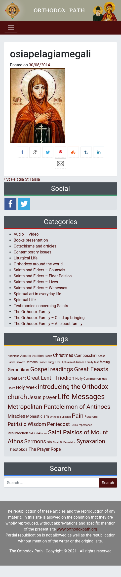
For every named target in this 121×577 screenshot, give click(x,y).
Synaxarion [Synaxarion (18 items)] (91, 441)
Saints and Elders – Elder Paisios (43, 276)
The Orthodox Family (32, 311)
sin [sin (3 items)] (49, 442)
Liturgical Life (26, 258)
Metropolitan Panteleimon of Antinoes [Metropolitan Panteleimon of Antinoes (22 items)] (59, 406)
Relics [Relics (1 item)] (74, 425)
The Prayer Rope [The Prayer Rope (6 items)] (45, 449)
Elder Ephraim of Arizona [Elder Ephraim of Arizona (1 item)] (69, 362)
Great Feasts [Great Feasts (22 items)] (91, 369)
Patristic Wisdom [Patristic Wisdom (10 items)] (27, 424)
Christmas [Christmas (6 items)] (63, 355)
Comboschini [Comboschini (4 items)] (85, 355)
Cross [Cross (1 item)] (101, 356)
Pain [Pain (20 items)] (77, 415)
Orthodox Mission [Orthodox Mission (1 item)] (60, 416)
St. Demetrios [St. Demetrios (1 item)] (68, 442)
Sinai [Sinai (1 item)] (56, 442)
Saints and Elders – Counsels (39, 270)
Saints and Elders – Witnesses (40, 288)
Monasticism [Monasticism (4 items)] (37, 416)
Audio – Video (26, 234)
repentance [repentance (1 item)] (85, 425)
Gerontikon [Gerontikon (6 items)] (18, 369)
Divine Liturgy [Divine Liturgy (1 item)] (46, 362)
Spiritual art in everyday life (37, 293)
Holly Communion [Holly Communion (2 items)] (88, 378)
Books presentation (31, 240)
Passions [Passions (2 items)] (91, 416)
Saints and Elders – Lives (36, 282)
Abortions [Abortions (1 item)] (13, 356)
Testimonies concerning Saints (41, 305)
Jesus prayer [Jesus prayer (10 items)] (42, 397)
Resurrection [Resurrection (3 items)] (18, 433)
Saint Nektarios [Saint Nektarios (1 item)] (38, 433)
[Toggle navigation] (11, 28)
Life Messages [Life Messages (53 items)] (81, 396)
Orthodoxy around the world (38, 264)
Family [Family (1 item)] (89, 362)
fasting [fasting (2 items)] (105, 362)
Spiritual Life (25, 299)
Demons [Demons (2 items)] (32, 362)
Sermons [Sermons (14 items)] (35, 441)
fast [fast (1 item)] (96, 362)
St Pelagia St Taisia (22, 179)
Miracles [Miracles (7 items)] (16, 416)
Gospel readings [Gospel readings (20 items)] (51, 369)
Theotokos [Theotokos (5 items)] (18, 449)
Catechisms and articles (35, 246)
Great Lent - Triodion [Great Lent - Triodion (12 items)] (50, 378)
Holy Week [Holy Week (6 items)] (26, 387)
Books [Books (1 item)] (48, 356)
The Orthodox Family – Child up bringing (49, 317)
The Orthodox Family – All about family (48, 323)
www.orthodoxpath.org (77, 529)
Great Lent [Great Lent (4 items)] (17, 378)
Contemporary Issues (32, 252)
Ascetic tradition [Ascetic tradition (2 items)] (31, 356)
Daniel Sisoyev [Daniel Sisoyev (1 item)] (16, 362)
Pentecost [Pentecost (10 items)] (58, 424)
